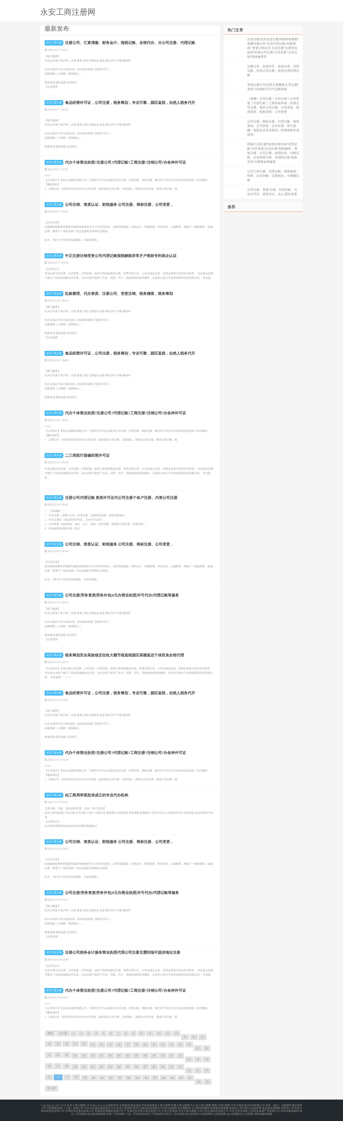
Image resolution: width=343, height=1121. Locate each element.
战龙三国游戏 (124, 1107)
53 (189, 1059)
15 (185, 1037)
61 (92, 1066)
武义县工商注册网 (200, 1105)
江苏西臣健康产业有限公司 (264, 1110)
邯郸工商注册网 (221, 1105)
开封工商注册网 (238, 1110)
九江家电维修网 (200, 1107)
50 (162, 1055)
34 (189, 1044)
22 (84, 1043)
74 (206, 1070)
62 (101, 1066)
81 (102, 1077)
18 (49, 1043)
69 (162, 1066)
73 (197, 1070)
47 (136, 1055)
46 (127, 1055)
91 (190, 1077)
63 (110, 1066)
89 (172, 1077)
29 (145, 1044)
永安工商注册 (54, 42)
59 (75, 1066)
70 (171, 1066)
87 (155, 1077)
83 (120, 1077)
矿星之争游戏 (169, 1110)
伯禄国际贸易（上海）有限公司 (65, 1107)
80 (93, 1077)
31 (162, 1044)
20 (66, 1043)
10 (141, 1033)
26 (119, 1044)
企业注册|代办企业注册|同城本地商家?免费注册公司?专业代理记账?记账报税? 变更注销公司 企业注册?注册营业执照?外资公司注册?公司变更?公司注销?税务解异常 (273, 48)
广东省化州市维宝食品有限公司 (142, 1110)
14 (176, 1033)
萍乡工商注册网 (187, 1110)
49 (154, 1055)
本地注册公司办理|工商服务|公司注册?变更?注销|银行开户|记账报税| (273, 87)
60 (84, 1066)
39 (66, 1054)
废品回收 (135, 1105)
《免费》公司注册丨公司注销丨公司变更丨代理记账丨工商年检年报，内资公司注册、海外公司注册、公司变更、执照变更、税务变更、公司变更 (273, 105)
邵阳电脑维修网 (263, 1113)
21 (75, 1043)
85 (137, 1077)
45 (119, 1055)
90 (181, 1077)
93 (207, 1081)
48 (145, 1055)
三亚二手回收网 (134, 1113)
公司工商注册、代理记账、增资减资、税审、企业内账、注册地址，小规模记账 (273, 176)
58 (66, 1066)
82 (111, 1077)
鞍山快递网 (170, 1107)
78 (76, 1077)
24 (101, 1044)
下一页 (52, 1088)
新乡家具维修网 (96, 1113)
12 (159, 1033)
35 (197, 1048)
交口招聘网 (246, 1113)
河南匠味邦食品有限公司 (79, 1110)
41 (84, 1055)
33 (180, 1044)
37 (49, 1054)
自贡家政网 (254, 1107)
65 (127, 1066)
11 (150, 1033)
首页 (50, 1033)
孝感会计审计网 (238, 1107)
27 (127, 1044)
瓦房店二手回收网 (173, 1113)
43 (101, 1055)
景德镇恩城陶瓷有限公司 (109, 1110)
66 (136, 1066)
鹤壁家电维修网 (219, 1107)
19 (57, 1043)
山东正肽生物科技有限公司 (213, 1110)
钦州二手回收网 (153, 1113)
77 (67, 1077)
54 (197, 1059)
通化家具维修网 (271, 1107)
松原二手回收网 (115, 1113)
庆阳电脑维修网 (289, 1110)
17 (202, 1037)
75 (49, 1077)
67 (145, 1066)
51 (171, 1055)
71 (180, 1066)
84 (128, 1077)
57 (57, 1066)
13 (167, 1033)
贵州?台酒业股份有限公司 (148, 1107)
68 (154, 1066)
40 (75, 1055)
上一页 (63, 1033)
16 (193, 1037)
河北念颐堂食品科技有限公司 (248, 1105)
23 (92, 1044)
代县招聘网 (219, 1113)
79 (85, 1077)
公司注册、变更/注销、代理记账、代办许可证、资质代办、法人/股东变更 (272, 192)
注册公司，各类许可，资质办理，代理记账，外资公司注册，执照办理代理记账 (273, 71)
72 (189, 1070)
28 (136, 1044)
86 (146, 1077)
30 (154, 1044)
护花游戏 (147, 1105)
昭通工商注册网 (180, 1105)
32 (171, 1044)
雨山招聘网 (191, 1113)
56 (49, 1066)
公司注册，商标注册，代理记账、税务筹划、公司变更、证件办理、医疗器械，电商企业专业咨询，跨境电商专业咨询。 (273, 128)
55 (206, 1059)
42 (92, 1055)
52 (180, 1055)
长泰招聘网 (205, 1113)
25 (110, 1044)
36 (206, 1048)
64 (119, 1066)
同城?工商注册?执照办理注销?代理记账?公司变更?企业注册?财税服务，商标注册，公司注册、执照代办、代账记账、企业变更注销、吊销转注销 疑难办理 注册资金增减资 (273, 153)
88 (163, 1077)
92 (198, 1081)
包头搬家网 (184, 1107)
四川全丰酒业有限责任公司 (100, 1107)
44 (110, 1055)
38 (57, 1054)
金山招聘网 (233, 1113)
